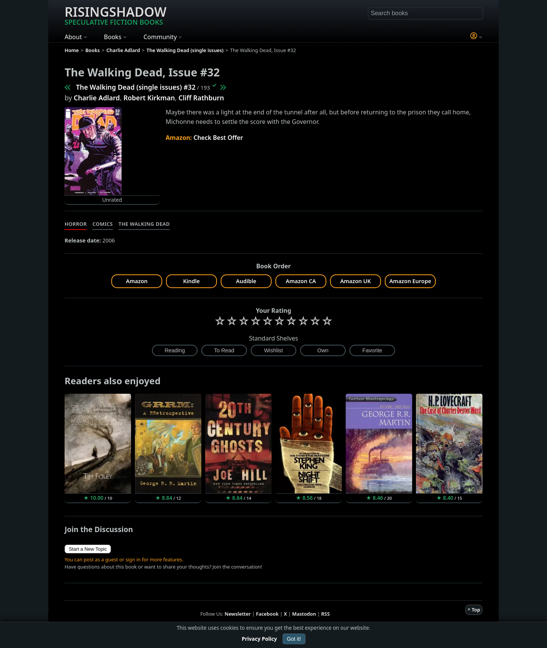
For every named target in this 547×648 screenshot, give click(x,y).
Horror (76, 223)
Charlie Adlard (97, 97)
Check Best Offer (218, 137)
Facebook (267, 613)
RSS (325, 613)
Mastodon (304, 613)
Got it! (294, 639)
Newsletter (237, 613)
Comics (102, 223)
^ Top (474, 609)
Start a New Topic (88, 549)
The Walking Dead (144, 223)
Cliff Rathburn (201, 97)
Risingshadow (115, 15)
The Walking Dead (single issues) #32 (136, 87)
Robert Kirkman (149, 97)
